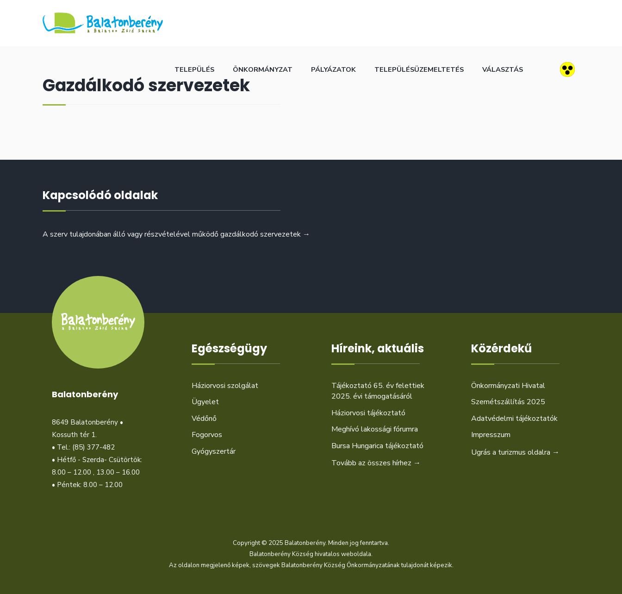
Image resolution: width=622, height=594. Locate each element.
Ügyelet (205, 402)
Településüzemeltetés (419, 69)
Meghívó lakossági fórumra (374, 429)
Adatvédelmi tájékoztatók (514, 418)
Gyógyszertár (214, 451)
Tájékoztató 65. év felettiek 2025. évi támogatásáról (377, 391)
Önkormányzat (262, 69)
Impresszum (490, 435)
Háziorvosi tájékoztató (368, 413)
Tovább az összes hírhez (376, 463)
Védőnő (204, 418)
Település (194, 69)
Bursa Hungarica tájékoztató (377, 446)
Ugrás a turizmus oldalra (515, 452)
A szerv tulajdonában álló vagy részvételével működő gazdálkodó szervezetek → (176, 234)
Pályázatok (333, 69)
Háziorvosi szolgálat (225, 386)
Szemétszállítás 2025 (508, 402)
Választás (502, 69)
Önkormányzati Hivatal (508, 386)
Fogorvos (207, 435)
